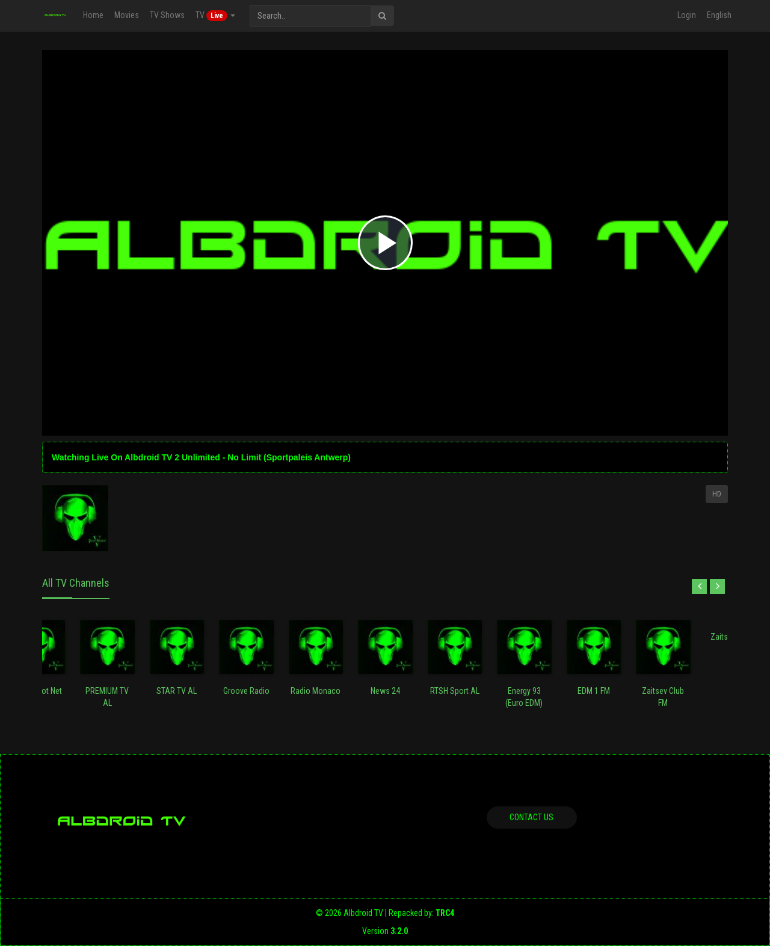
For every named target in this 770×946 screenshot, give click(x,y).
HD (716, 494)
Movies (126, 15)
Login (686, 15)
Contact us (531, 817)
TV (215, 15)
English (719, 15)
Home (93, 15)
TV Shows (167, 15)
